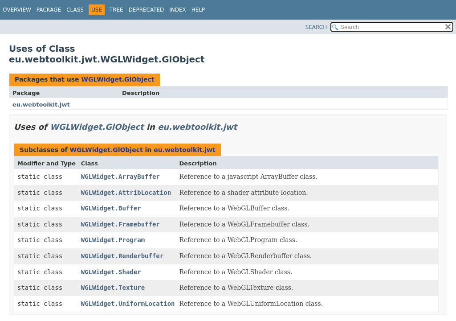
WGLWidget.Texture (113, 287)
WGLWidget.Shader (111, 272)
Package (49, 10)
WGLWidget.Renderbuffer (122, 255)
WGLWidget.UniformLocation (128, 303)
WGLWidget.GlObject (117, 79)
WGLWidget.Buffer (111, 208)
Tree (116, 10)
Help (198, 10)
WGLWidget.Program (113, 239)
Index (177, 10)
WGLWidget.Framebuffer (120, 224)
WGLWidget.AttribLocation (126, 192)
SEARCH (316, 27)
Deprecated (146, 10)
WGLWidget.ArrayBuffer (120, 176)
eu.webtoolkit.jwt (41, 104)
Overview (17, 10)
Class (75, 10)
